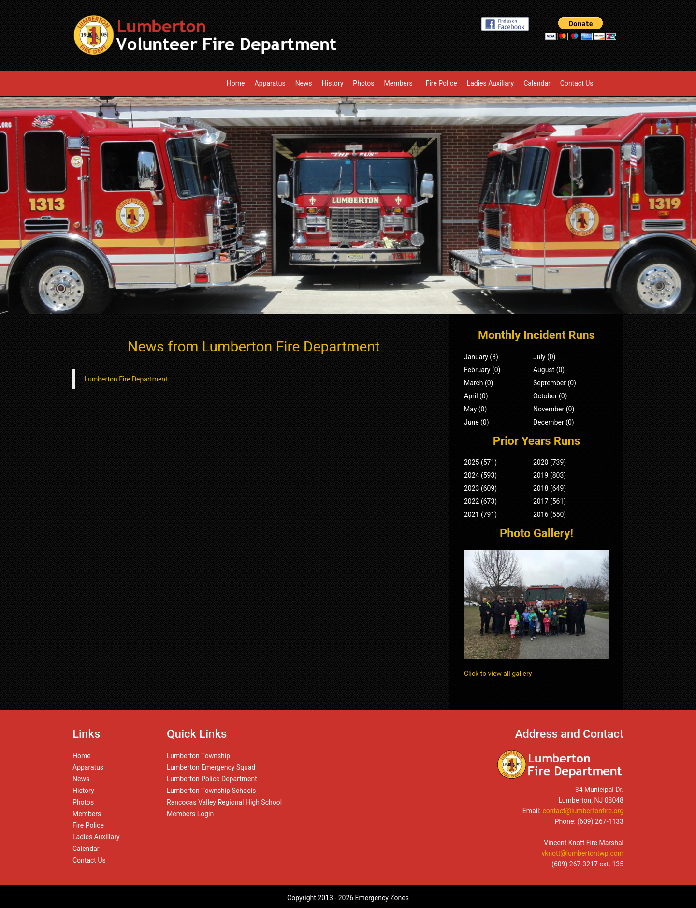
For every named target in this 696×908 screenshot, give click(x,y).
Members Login (190, 814)
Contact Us (577, 83)
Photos (363, 83)
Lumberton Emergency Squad (211, 767)
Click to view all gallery (498, 673)
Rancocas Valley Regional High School (224, 802)
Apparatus (270, 83)
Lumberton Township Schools (211, 790)
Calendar (537, 83)
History (333, 83)
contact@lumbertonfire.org (583, 811)
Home (236, 83)
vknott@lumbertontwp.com (583, 853)
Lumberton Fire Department (126, 379)
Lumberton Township (198, 756)
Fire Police (441, 83)
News (303, 83)
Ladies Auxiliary (490, 83)
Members (400, 83)
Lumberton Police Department (212, 779)
